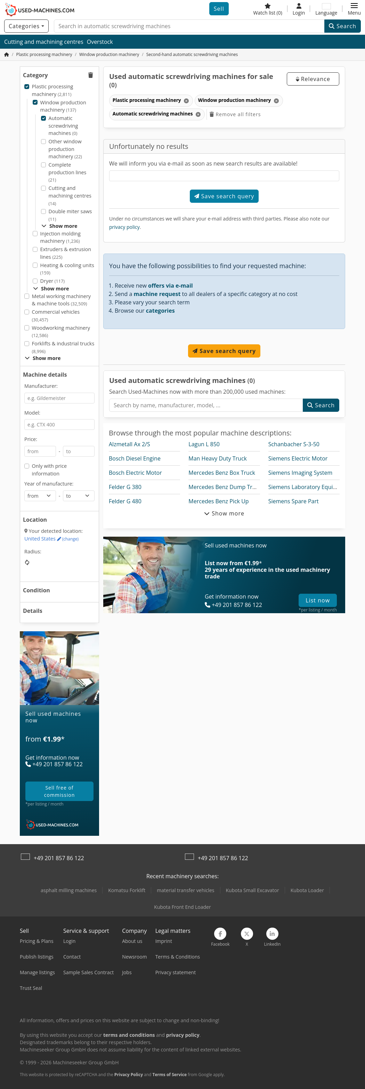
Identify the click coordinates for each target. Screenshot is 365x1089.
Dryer (52, 281)
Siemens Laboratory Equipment (309, 487)
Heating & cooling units (67, 269)
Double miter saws (70, 215)
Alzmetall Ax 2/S (129, 444)
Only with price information (49, 470)
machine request (157, 294)
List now (318, 600)
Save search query (224, 196)
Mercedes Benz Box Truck (221, 473)
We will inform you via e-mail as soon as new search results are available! (203, 163)
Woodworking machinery (61, 332)
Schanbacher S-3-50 (293, 444)
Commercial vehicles (56, 316)
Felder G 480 (125, 501)
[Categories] (26, 26)
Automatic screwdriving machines (63, 125)
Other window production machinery (65, 149)
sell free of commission (59, 791)
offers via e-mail (170, 285)
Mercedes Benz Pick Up (218, 501)
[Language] (326, 8)
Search (342, 26)
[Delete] (185, 101)
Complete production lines (68, 172)
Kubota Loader (307, 890)
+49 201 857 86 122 (59, 858)
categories (160, 310)
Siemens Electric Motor (298, 458)
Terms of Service (170, 1075)
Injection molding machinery (60, 237)
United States (51, 538)
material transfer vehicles (185, 890)
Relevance (313, 79)
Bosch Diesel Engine (135, 458)
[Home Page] (6, 54)
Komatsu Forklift (126, 890)
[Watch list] (267, 8)
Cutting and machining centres (43, 42)
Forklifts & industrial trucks (63, 347)
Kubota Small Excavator (252, 890)
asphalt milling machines (69, 890)
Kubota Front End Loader (182, 907)
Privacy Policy (128, 1075)
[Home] (44, 54)
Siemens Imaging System (300, 473)
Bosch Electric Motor (135, 473)
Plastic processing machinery (52, 90)
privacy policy (124, 227)
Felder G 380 (125, 487)
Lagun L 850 (204, 444)
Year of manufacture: (48, 483)
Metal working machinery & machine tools (61, 300)
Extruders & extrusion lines (65, 253)
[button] (354, 8)
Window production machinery (63, 106)
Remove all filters (235, 114)
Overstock (100, 42)
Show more (59, 226)
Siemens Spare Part (293, 501)
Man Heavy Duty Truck (217, 458)
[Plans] (59, 750)
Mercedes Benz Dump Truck (224, 487)
